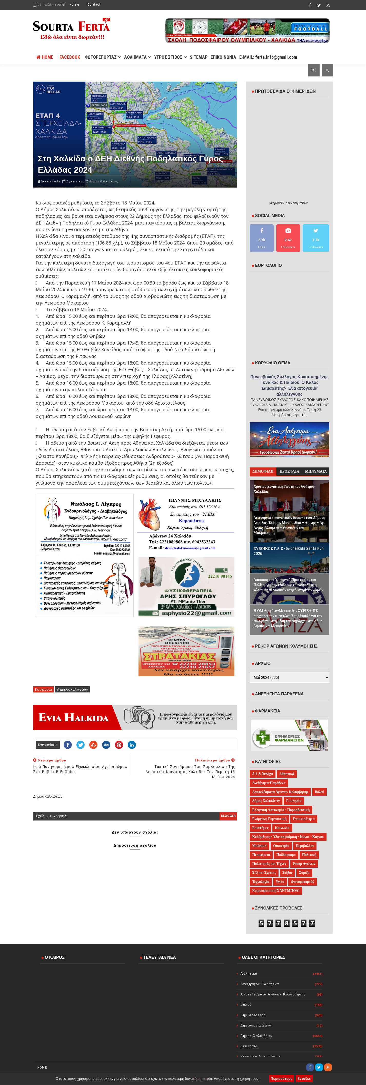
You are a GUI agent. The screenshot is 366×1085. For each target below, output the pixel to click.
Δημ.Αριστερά (253, 1015)
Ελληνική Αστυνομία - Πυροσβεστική (281, 810)
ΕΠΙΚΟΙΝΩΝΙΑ (223, 57)
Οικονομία (281, 846)
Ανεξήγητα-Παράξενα (268, 783)
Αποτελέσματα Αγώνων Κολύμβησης (280, 792)
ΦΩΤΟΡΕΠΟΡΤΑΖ (101, 57)
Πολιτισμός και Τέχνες (269, 864)
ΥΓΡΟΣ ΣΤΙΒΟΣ (168, 57)
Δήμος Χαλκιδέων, (103, 181)
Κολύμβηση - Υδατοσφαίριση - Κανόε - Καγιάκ (288, 837)
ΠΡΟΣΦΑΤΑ (289, 471)
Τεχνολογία (260, 881)
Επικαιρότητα (303, 819)
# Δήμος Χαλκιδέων (72, 689)
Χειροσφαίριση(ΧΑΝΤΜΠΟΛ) (276, 890)
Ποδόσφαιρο (286, 855)
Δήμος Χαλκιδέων (266, 801)
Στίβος (287, 873)
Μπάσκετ (259, 846)
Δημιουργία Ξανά (255, 1025)
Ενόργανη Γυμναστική (269, 819)
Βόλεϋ (319, 792)
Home (74, 4)
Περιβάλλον (305, 846)
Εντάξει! (304, 1079)
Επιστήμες (260, 828)
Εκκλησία (293, 801)
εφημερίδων (300, 203)
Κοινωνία (282, 828)
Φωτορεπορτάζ (302, 881)
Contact (93, 4)
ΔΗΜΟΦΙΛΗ (262, 471)
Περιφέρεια (261, 855)
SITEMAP (198, 57)
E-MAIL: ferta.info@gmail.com (268, 57)
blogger (228, 816)
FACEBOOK (70, 57)
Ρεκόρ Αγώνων (304, 864)
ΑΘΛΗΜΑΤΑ (135, 57)
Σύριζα (304, 873)
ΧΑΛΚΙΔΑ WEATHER (82, 988)
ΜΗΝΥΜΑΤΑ (316, 471)
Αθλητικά (286, 774)
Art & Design (262, 774)
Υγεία (280, 881)
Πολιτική (309, 855)
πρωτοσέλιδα (280, 203)
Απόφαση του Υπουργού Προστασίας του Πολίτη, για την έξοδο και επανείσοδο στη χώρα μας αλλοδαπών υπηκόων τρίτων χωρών (288, 585)
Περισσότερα (281, 1079)
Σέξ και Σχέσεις (264, 873)
